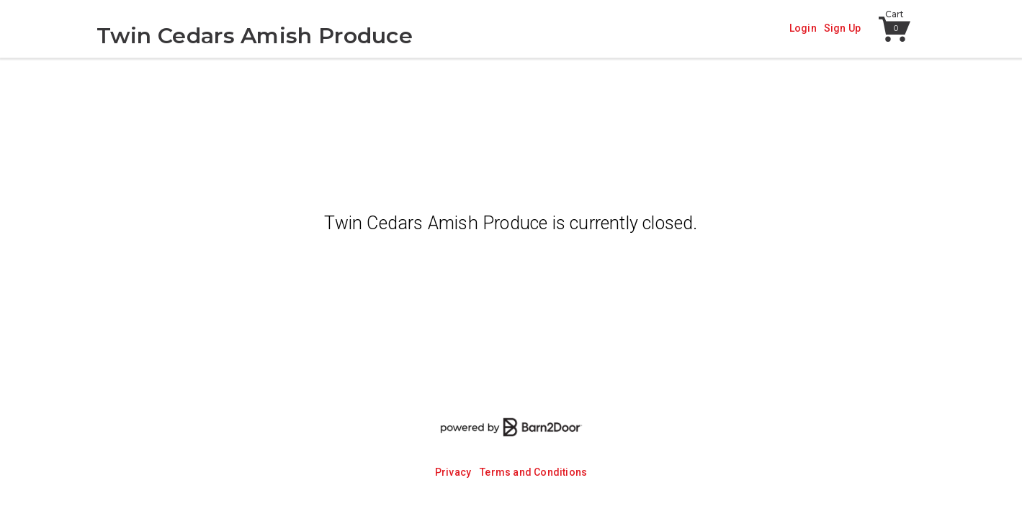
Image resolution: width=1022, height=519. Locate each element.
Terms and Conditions (533, 472)
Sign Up (842, 28)
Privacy (453, 472)
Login (803, 28)
